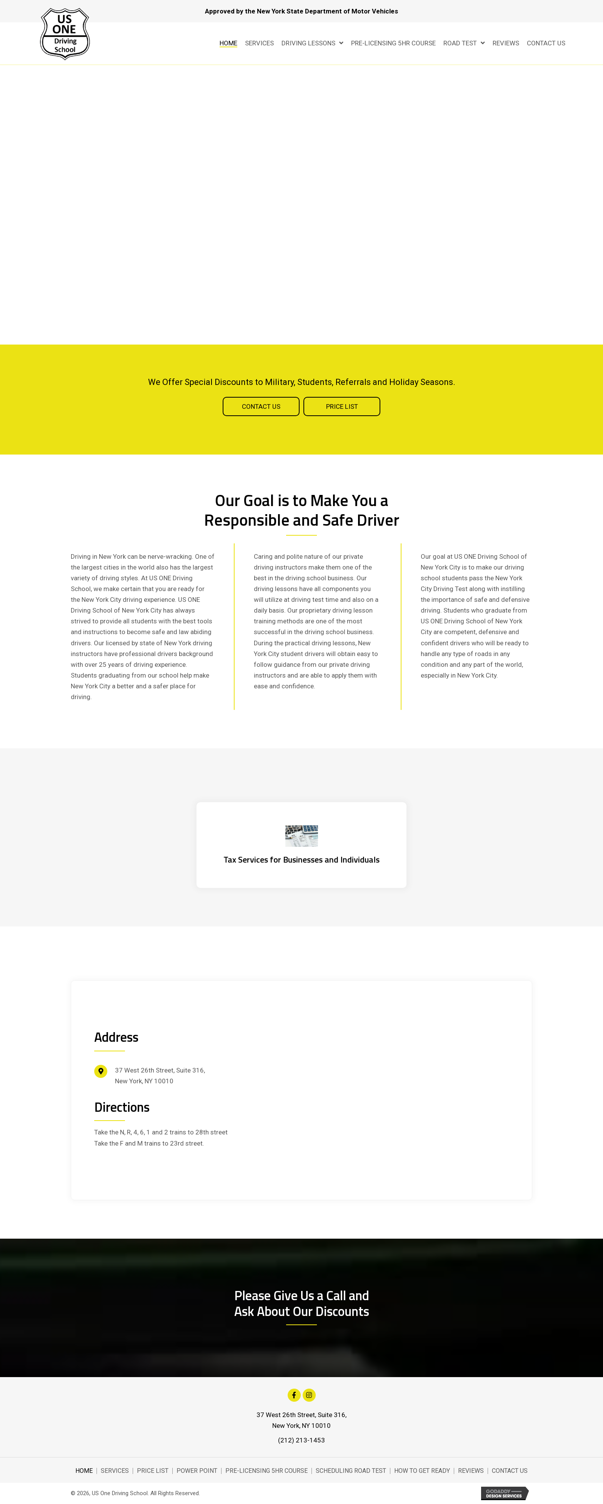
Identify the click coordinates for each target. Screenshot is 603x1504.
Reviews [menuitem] (471, 1471)
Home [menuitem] (84, 1471)
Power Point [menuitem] (197, 1471)
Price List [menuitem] (152, 1471)
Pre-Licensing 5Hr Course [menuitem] (266, 1471)
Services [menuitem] (115, 1471)
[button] (261, 406)
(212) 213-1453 (301, 1440)
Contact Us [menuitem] (510, 1471)
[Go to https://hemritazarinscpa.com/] (301, 845)
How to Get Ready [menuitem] (422, 1471)
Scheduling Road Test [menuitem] (351, 1471)
